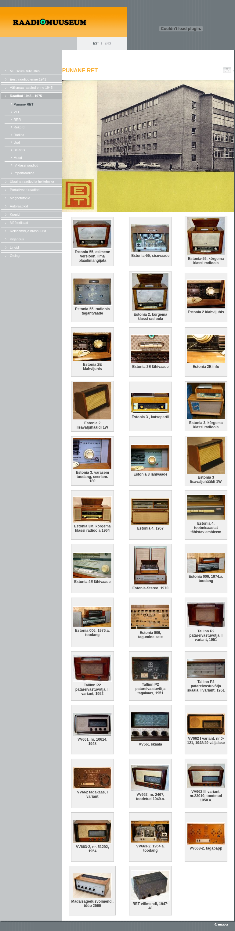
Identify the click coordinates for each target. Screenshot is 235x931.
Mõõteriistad (19, 223)
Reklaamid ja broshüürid (28, 231)
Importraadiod (24, 173)
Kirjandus (17, 239)
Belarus (19, 150)
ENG (107, 43)
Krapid (15, 214)
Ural (17, 142)
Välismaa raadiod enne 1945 (31, 87)
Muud (18, 158)
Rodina (19, 135)
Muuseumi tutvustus (25, 71)
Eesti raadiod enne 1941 (28, 79)
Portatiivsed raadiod (24, 190)
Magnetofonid (20, 198)
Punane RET (24, 104)
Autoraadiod (19, 206)
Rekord (19, 127)
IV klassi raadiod (26, 165)
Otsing (15, 255)
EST (96, 43)
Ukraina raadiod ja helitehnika (32, 181)
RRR (17, 119)
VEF (17, 112)
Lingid (14, 247)
